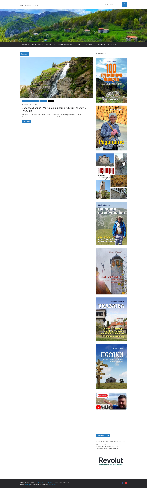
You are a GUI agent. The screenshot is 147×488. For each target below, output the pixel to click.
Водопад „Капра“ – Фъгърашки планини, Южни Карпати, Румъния (54, 109)
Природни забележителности (31, 101)
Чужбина (100, 44)
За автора (111, 44)
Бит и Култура (36, 44)
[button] (28, 44)
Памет (79, 44)
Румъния (43, 101)
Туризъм (24, 44)
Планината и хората (65, 44)
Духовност (49, 44)
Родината (89, 44)
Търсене (124, 4)
